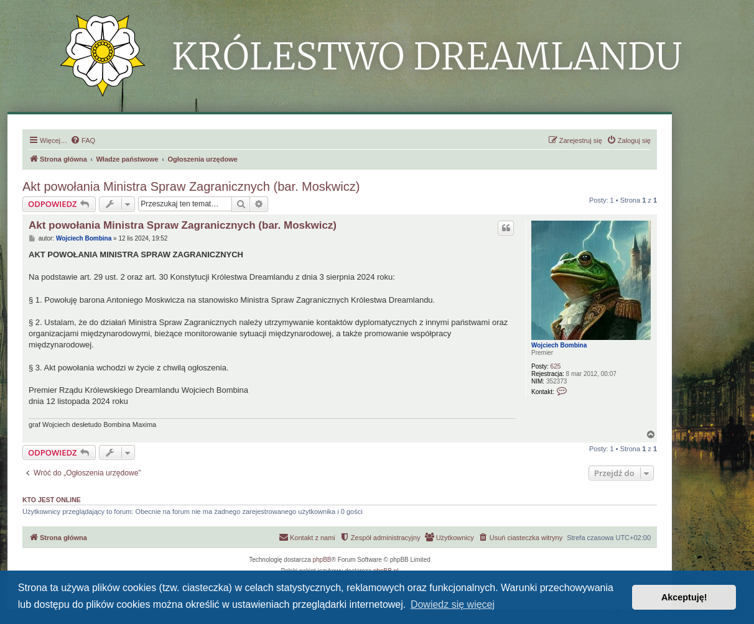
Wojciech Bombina (559, 345)
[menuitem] (82, 140)
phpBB (322, 559)
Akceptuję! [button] (684, 597)
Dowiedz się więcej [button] (453, 604)
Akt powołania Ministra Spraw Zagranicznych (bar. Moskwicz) (191, 186)
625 (556, 366)
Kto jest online (51, 499)
